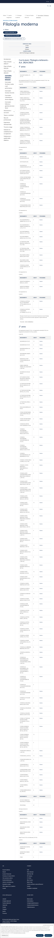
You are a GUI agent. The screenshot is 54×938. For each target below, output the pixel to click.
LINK (3, 866)
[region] (27, 930)
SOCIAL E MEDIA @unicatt (7, 895)
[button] (48, 6)
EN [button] (50, 6)
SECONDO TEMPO (30, 895)
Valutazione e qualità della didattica (7, 139)
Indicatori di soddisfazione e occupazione (8, 132)
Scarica (41, 75)
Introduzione (7, 60)
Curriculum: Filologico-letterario (8, 78)
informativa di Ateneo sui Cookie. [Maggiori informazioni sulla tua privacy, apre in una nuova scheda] (19, 932)
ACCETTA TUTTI (48, 935)
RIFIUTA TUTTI (40, 935)
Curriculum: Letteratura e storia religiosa (9, 98)
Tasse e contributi (9, 116)
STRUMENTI (29, 866)
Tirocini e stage (8, 128)
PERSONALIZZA (5, 935)
